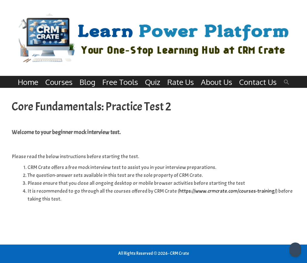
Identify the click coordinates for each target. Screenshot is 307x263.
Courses (59, 82)
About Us (216, 82)
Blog (87, 82)
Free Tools (120, 82)
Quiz (152, 82)
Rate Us (180, 82)
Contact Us (258, 82)
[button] (286, 82)
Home (28, 82)
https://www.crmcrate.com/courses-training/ (227, 191)
